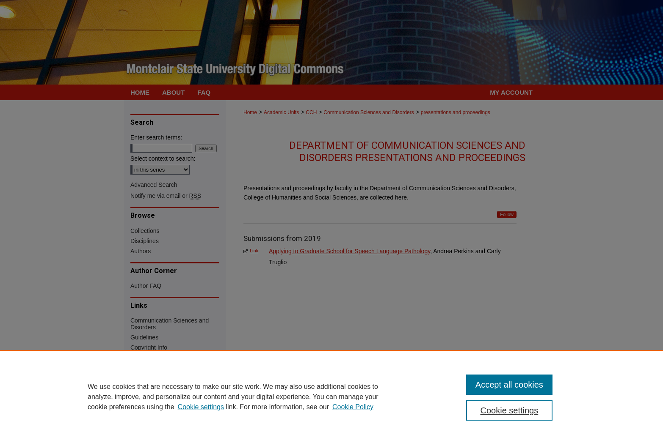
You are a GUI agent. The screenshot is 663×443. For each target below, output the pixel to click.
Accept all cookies (509, 384)
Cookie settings (201, 406)
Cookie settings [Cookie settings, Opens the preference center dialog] (510, 410)
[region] (331, 396)
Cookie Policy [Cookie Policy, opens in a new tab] (352, 406)
